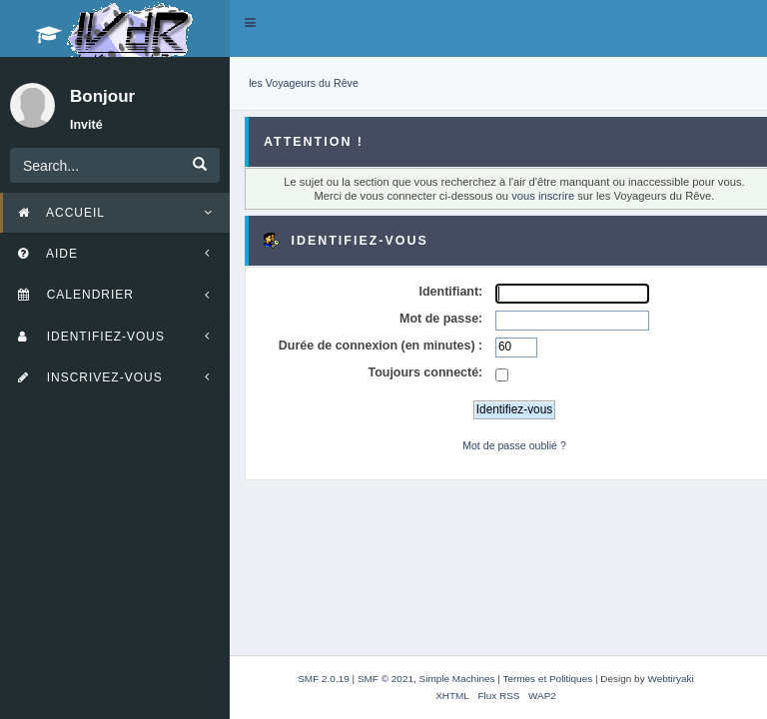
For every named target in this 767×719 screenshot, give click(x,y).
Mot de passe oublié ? (514, 445)
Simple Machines (457, 678)
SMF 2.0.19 (324, 678)
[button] (250, 23)
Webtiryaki (670, 678)
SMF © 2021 (385, 678)
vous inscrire (542, 196)
